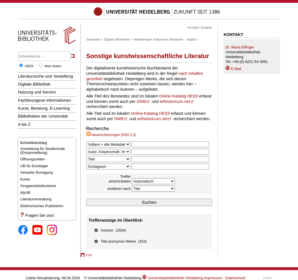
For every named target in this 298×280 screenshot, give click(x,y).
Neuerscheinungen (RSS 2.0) (111, 135)
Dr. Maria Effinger (239, 47)
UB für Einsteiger (34, 166)
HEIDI (29, 66)
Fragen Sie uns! (39, 215)
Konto (25, 179)
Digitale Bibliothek (34, 84)
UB (25, 192)
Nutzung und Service (37, 92)
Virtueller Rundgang (36, 172)
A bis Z (24, 124)
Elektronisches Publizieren (41, 206)
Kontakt (193, 27)
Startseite (93, 39)
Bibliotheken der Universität (43, 116)
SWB (141, 101)
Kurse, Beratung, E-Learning (44, 108)
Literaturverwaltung (36, 199)
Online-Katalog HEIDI (178, 96)
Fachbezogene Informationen (44, 100)
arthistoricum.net (175, 101)
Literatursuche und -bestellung (45, 76)
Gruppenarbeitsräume (38, 186)
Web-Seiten (52, 66)
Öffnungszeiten (32, 159)
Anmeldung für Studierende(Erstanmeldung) (42, 151)
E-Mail (233, 69)
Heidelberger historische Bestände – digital (164, 39)
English (206, 27)
